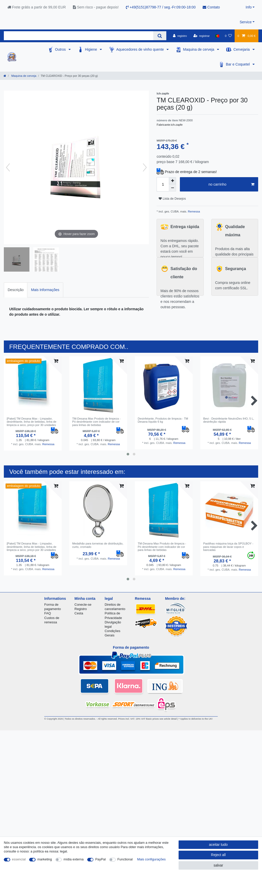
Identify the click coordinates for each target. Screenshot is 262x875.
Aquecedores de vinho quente (140, 49)
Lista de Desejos (172, 198)
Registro (80, 609)
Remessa (193, 211)
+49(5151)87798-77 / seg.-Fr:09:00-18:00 (161, 7)
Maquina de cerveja (199, 49)
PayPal (100, 859)
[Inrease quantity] (172, 180)
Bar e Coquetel (238, 64)
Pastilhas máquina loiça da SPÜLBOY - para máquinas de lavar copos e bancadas (228, 546)
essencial (19, 859)
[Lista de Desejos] (228, 35)
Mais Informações (45, 290)
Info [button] (249, 7)
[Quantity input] (163, 184)
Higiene (91, 49)
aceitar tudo (218, 844)
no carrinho (231, 184)
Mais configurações (151, 859)
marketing (44, 859)
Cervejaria (242, 49)
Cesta (78, 613)
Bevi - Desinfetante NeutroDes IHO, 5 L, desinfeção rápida (228, 420)
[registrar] (202, 35)
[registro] (180, 35)
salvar (218, 865)
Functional (125, 859)
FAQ (47, 613)
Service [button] (246, 22)
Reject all (218, 855)
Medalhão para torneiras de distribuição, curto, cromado (97, 545)
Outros (61, 49)
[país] (217, 35)
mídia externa (73, 859)
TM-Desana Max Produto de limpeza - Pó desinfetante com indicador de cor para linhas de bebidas (96, 421)
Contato (211, 7)
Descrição (16, 290)
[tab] (15, 289)
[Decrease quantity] (172, 187)
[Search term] (78, 35)
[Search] (159, 35)
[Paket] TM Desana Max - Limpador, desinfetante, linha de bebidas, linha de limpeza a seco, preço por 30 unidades (31, 421)
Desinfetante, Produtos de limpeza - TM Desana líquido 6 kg (163, 420)
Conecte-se (82, 604)
